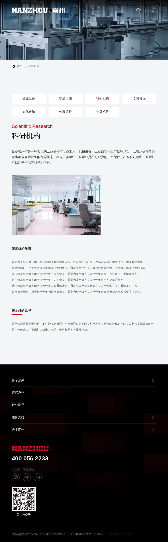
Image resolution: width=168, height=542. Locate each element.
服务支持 (18, 417)
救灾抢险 (102, 111)
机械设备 (28, 98)
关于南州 (18, 429)
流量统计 (99, 534)
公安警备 (65, 111)
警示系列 (18, 380)
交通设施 (65, 98)
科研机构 (102, 98)
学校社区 (139, 98)
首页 (19, 66)
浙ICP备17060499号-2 (77, 534)
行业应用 (34, 66)
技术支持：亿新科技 (120, 534)
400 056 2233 (30, 458)
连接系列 (18, 392)
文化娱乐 (28, 111)
